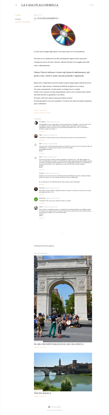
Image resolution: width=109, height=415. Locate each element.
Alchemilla (42, 198)
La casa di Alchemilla (39, 5)
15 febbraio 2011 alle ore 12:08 (52, 173)
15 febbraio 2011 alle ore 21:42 (52, 188)
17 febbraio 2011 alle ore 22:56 (50, 207)
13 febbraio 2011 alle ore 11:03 (53, 121)
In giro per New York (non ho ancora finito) (58, 344)
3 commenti (43, 396)
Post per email (43, 110)
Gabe (40, 135)
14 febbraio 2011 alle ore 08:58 (50, 143)
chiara (40, 207)
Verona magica (42, 393)
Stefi (40, 143)
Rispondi (41, 131)
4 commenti (43, 347)
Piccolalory (42, 122)
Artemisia (42, 188)
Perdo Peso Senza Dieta (22, 22)
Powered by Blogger (54, 407)
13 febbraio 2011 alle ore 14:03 (50, 135)
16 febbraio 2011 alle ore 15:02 (53, 198)
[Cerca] (91, 5)
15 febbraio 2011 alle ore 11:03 (49, 157)
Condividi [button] (18, 15)
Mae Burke (59, 410)
